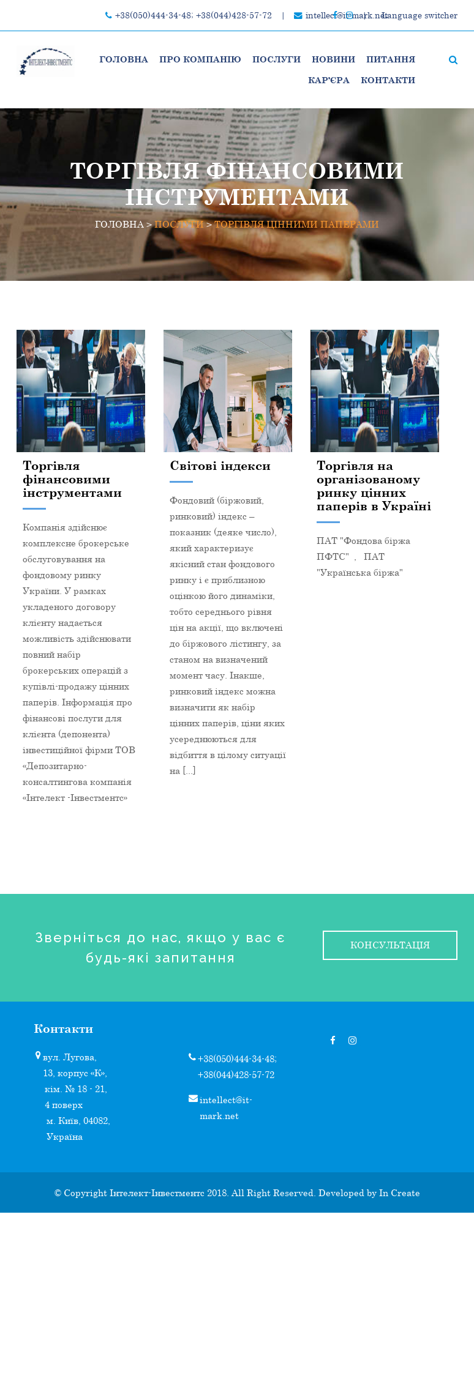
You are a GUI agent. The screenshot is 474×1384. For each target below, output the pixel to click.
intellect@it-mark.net (226, 1107)
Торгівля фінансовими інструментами (72, 478)
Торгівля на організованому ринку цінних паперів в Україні (374, 485)
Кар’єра (329, 80)
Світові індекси (220, 465)
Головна (123, 59)
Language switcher (419, 15)
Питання (390, 59)
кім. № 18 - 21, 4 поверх (76, 1096)
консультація (390, 944)
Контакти (388, 80)
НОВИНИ (333, 59)
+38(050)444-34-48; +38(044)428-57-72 (193, 15)
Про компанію (200, 59)
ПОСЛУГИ (276, 59)
